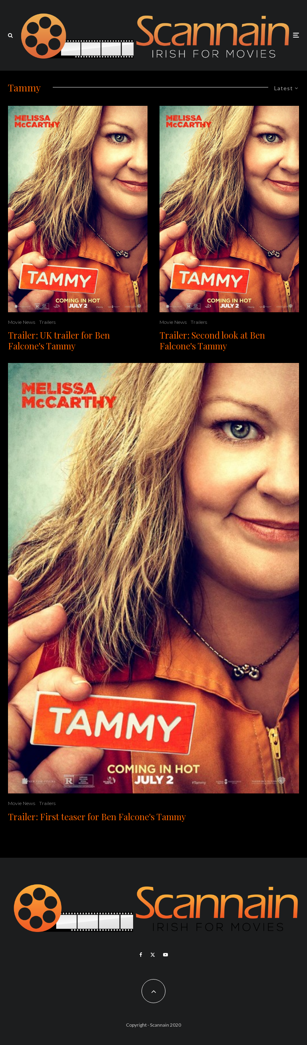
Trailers (47, 322)
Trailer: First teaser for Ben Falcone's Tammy (97, 816)
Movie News (21, 322)
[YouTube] (165, 954)
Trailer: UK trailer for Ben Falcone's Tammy (59, 340)
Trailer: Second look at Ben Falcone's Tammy (212, 340)
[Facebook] (141, 954)
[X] (152, 954)
